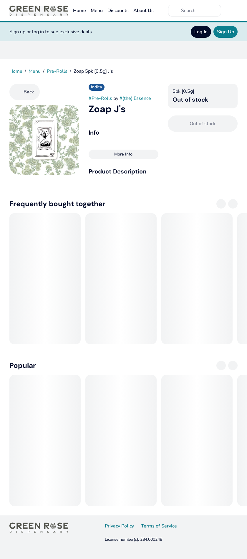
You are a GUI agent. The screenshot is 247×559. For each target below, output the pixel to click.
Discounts (118, 10)
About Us (143, 10)
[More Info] (123, 154)
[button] (123, 171)
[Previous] (221, 204)
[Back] (24, 92)
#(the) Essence (135, 98)
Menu (97, 10)
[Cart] (232, 10)
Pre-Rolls (57, 71)
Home (79, 10)
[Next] (233, 204)
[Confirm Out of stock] (203, 123)
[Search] (199, 10)
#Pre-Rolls (100, 98)
